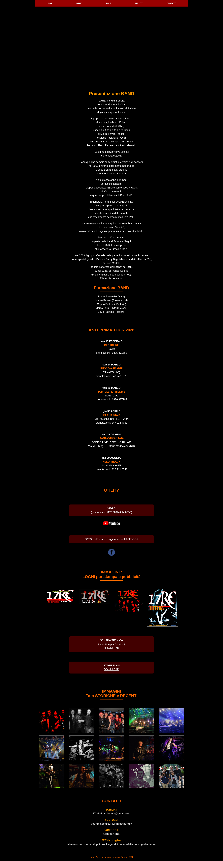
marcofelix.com (129, 844)
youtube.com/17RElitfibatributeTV (111, 823)
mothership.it (92, 844)
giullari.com (148, 844)
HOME (50, 3)
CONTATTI (171, 3)
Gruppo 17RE (111, 834)
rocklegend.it (110, 844)
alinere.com (74, 844)
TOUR (109, 3)
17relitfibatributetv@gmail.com (111, 813)
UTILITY (139, 3)
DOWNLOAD (111, 648)
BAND (79, 3)
